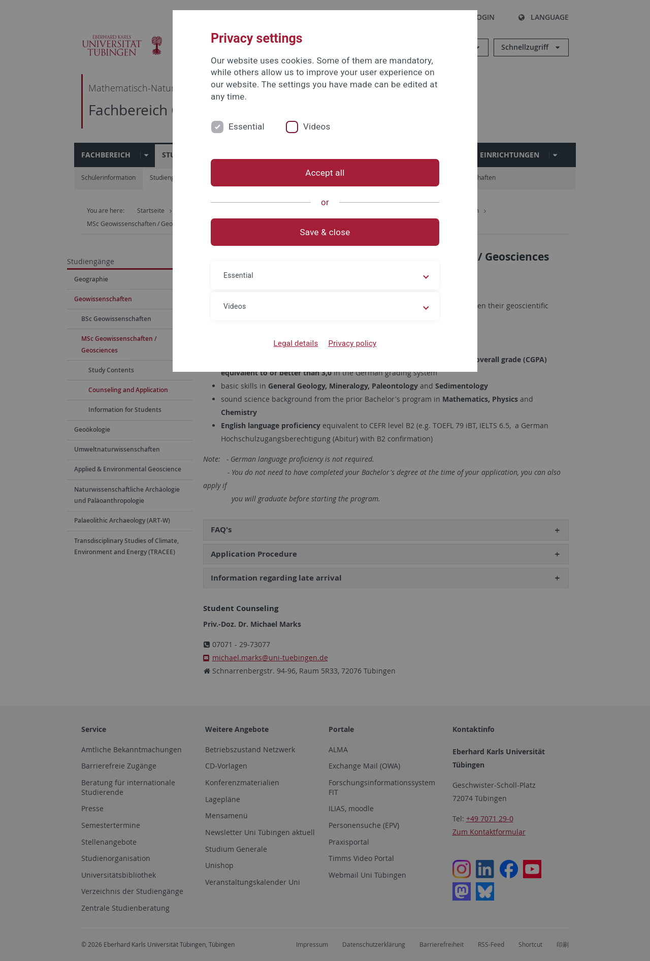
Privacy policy (352, 343)
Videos (317, 126)
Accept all (324, 173)
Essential (247, 126)
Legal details (296, 343)
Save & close (325, 232)
